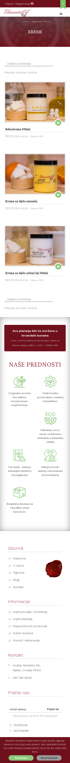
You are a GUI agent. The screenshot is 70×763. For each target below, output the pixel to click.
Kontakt (18, 587)
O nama (18, 565)
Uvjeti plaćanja (22, 619)
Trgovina (18, 572)
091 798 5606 (22, 678)
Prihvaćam (21, 758)
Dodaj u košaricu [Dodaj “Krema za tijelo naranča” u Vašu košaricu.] (58, 194)
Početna (26, 22)
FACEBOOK (19, 725)
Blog (16, 580)
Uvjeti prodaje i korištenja (30, 612)
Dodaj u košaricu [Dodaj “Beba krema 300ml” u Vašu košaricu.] (58, 122)
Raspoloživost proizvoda (30, 626)
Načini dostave (23, 633)
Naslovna (19, 558)
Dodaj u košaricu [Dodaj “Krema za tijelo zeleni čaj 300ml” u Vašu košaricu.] (58, 266)
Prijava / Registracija (19, 3)
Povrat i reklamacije (26, 640)
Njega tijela (37, 22)
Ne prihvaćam (49, 758)
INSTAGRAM (19, 730)
